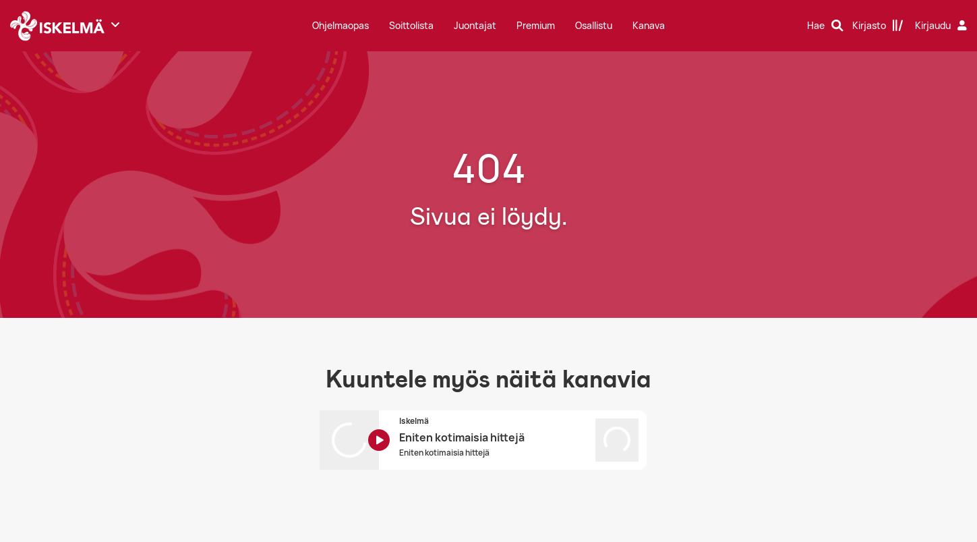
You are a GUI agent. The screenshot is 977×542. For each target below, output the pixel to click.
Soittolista (411, 25)
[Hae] (825, 25)
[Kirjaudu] (942, 25)
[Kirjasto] (878, 25)
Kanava (648, 25)
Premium (535, 25)
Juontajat (475, 25)
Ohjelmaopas (340, 25)
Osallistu (593, 25)
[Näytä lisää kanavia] (115, 24)
